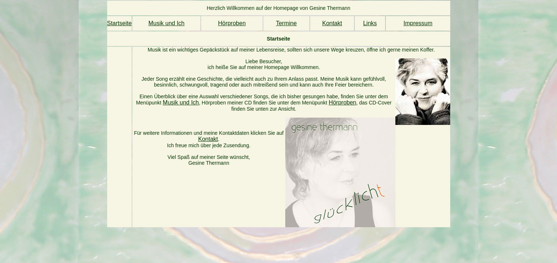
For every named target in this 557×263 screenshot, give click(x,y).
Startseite (119, 23)
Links (370, 23)
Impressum (417, 23)
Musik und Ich (166, 23)
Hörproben (232, 23)
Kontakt (332, 23)
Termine (286, 23)
